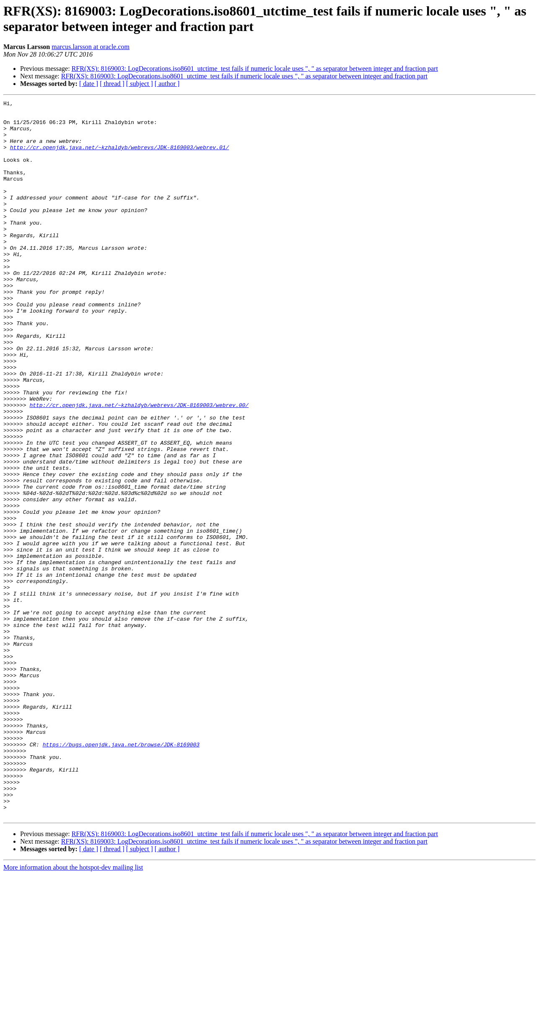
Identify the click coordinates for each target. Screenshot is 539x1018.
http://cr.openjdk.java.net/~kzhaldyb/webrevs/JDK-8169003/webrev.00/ (139, 466)
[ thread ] (112, 83)
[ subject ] (139, 83)
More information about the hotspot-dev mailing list (73, 1010)
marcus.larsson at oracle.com (91, 46)
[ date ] (88, 83)
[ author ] (167, 83)
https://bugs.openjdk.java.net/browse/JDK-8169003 (121, 874)
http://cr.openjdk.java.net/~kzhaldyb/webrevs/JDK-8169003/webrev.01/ (119, 157)
